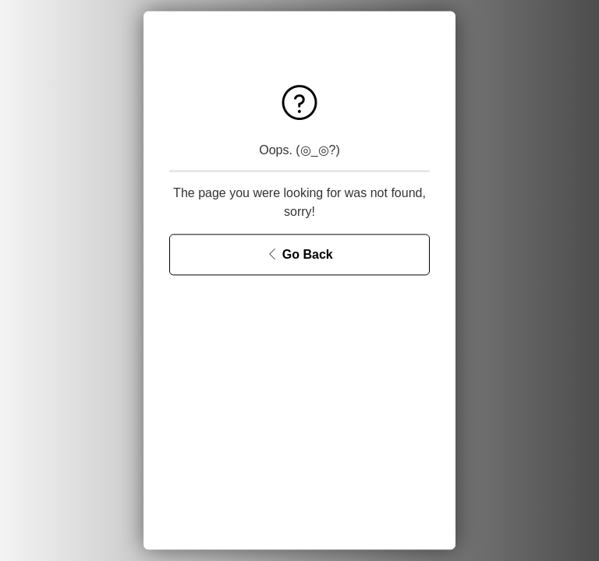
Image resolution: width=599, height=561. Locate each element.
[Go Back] (299, 255)
